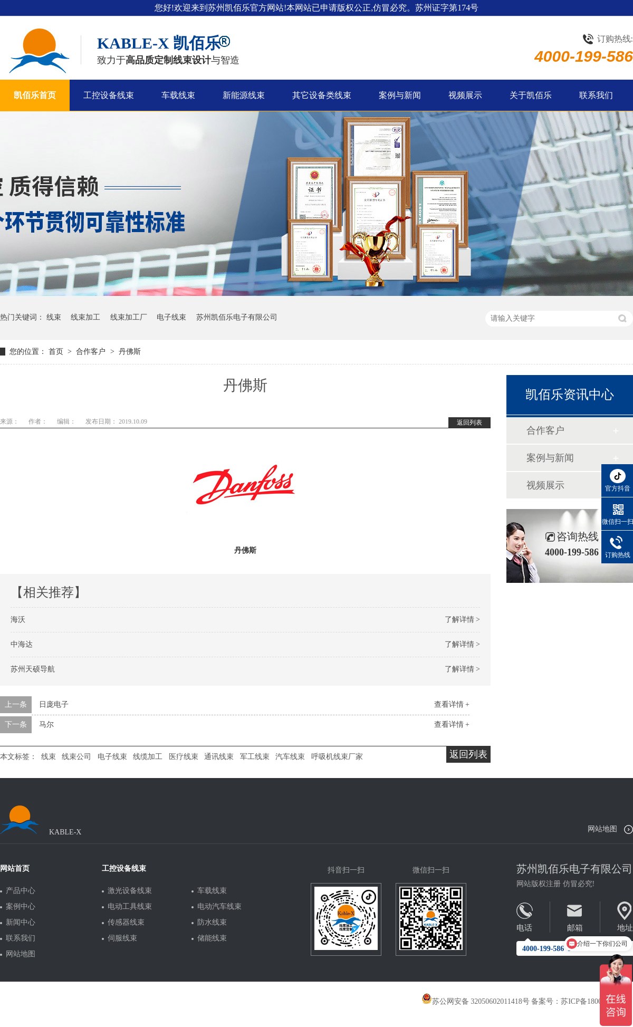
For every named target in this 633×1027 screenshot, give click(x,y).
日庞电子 (54, 704)
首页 (57, 352)
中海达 (22, 644)
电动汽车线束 (219, 906)
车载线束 (178, 95)
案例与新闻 (400, 95)
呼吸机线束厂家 (337, 757)
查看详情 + (451, 704)
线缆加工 (147, 757)
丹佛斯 (130, 352)
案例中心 (20, 906)
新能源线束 (244, 95)
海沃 (18, 619)
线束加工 (85, 317)
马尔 (46, 724)
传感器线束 (126, 922)
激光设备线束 (130, 891)
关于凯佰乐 (531, 95)
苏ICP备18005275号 (592, 1001)
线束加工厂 (128, 317)
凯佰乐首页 (35, 95)
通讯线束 (219, 757)
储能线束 (212, 938)
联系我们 (596, 95)
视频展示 (465, 95)
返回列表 (469, 422)
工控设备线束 (108, 95)
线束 (53, 317)
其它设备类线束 (321, 95)
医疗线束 (183, 757)
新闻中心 (20, 922)
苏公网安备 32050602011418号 (475, 1001)
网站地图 (602, 829)
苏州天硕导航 (33, 669)
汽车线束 (290, 757)
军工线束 (255, 757)
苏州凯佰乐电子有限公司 (236, 317)
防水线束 (212, 922)
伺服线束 (122, 938)
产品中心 (20, 891)
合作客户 (92, 352)
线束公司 (76, 757)
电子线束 (171, 317)
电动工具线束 (130, 906)
